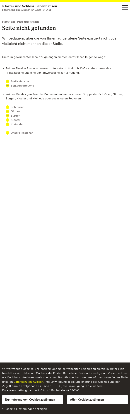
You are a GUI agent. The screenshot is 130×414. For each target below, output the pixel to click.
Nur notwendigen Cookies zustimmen (30, 399)
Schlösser (17, 107)
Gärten (15, 111)
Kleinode (17, 124)
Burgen (15, 115)
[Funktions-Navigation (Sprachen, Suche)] (125, 8)
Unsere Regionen (22, 132)
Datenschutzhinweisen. (28, 381)
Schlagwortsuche (22, 85)
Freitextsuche (20, 81)
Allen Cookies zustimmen (87, 399)
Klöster (15, 120)
